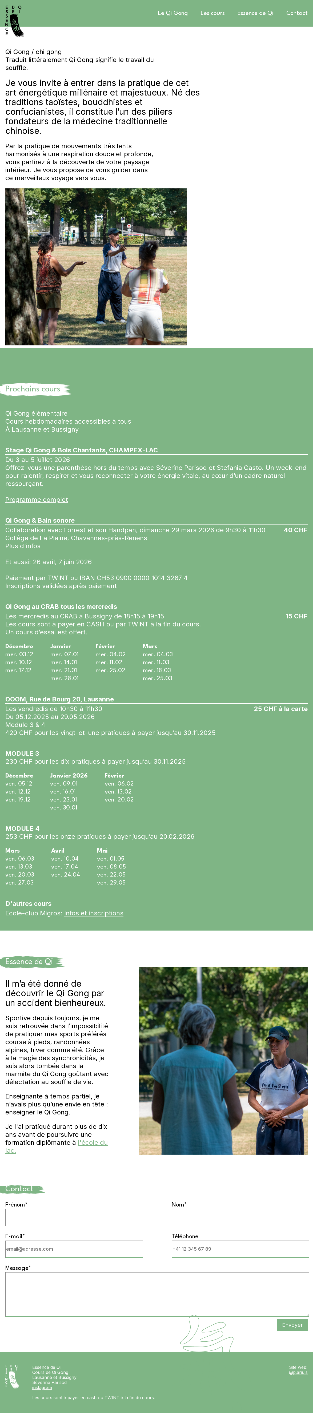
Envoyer (292, 1325)
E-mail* (15, 1237)
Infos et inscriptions (93, 913)
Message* (18, 1268)
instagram (42, 1387)
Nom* (179, 1205)
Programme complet (36, 499)
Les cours (213, 13)
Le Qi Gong (173, 13)
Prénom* (16, 1205)
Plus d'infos (23, 546)
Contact (297, 13)
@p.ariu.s (298, 1372)
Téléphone (185, 1237)
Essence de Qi (256, 13)
